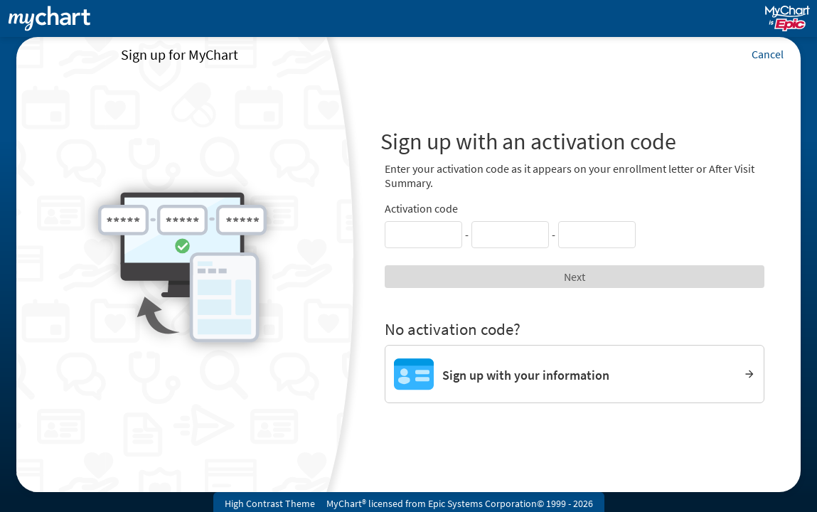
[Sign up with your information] (575, 374)
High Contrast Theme (270, 503)
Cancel (768, 54)
